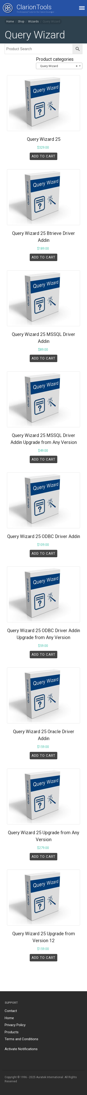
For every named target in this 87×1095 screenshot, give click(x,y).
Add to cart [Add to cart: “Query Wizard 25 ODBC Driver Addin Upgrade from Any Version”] (43, 654)
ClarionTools (34, 7)
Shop (21, 21)
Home (10, 21)
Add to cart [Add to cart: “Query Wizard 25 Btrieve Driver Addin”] (43, 257)
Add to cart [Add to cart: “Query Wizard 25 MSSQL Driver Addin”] (43, 358)
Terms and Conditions (21, 1039)
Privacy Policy (15, 1025)
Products (12, 1032)
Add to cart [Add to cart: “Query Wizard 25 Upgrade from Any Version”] (43, 857)
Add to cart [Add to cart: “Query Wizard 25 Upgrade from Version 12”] (43, 958)
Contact (11, 1011)
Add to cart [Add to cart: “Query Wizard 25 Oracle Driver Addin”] (43, 756)
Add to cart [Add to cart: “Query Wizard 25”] (43, 156)
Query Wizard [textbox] (57, 66)
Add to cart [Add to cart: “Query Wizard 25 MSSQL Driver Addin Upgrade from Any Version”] (43, 459)
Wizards (33, 21)
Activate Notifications (21, 1049)
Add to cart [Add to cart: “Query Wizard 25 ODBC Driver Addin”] (43, 553)
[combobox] (59, 66)
